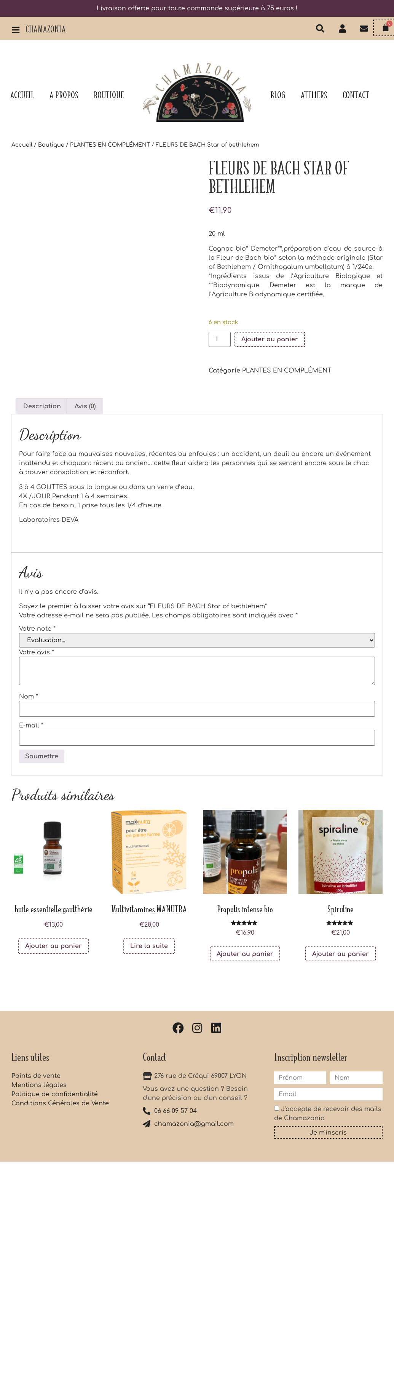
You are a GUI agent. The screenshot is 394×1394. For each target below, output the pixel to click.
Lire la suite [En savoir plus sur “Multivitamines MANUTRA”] (149, 946)
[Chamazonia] (15, 30)
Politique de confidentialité (54, 1094)
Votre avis (36, 652)
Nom (28, 697)
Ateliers (313, 96)
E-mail (31, 726)
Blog (277, 96)
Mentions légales (39, 1085)
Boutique (109, 96)
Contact (356, 96)
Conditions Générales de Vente (60, 1103)
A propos (63, 96)
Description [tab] (42, 406)
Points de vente (36, 1076)
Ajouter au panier (269, 339)
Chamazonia (46, 30)
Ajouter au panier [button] (53, 946)
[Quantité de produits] (220, 339)
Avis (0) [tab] (85, 406)
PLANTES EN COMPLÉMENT (110, 145)
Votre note (37, 629)
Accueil (22, 96)
